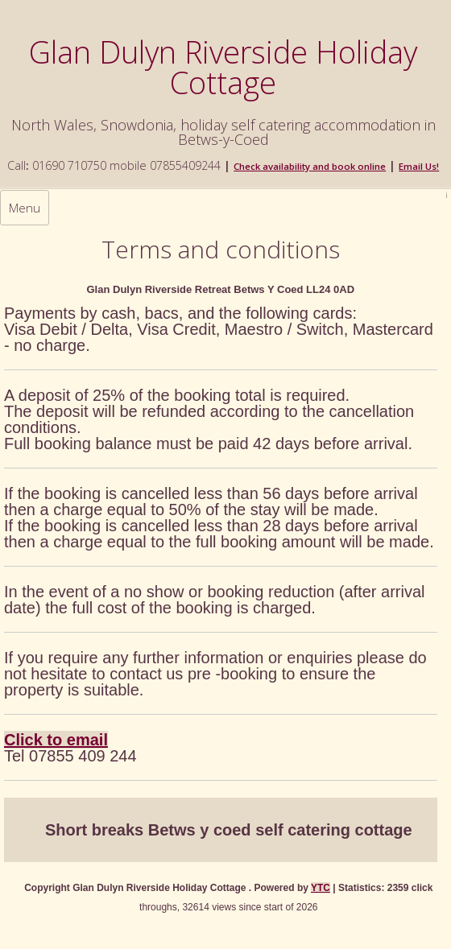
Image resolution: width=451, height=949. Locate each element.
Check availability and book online (310, 166)
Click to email (56, 740)
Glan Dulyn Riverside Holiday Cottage (223, 67)
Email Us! (419, 166)
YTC (320, 887)
